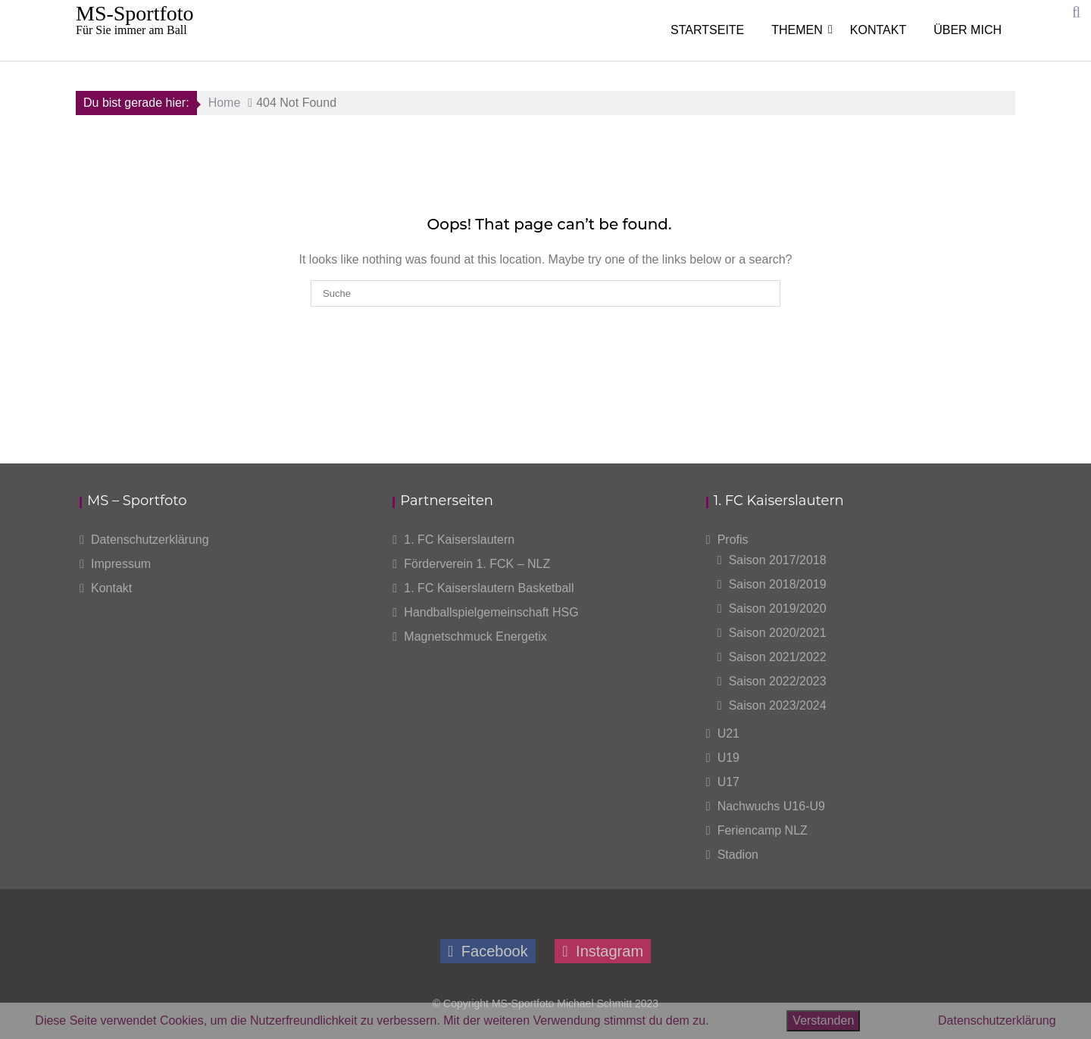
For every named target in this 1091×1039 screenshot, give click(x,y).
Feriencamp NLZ (762, 830)
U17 (728, 781)
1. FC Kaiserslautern (459, 539)
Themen (797, 29)
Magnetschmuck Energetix (475, 636)
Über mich (967, 29)
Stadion (737, 854)
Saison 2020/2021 (778, 632)
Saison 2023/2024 (778, 705)
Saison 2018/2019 (778, 584)
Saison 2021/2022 (778, 657)
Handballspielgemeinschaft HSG (491, 612)
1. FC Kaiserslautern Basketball (489, 588)
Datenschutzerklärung (150, 539)
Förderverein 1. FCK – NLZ (477, 563)
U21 (728, 733)
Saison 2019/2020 (778, 608)
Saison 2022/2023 (778, 681)
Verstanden (823, 1020)
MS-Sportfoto (135, 13)
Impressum (121, 563)
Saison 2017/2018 (778, 560)
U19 (728, 757)
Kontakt (878, 29)
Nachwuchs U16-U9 (771, 806)
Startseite (707, 29)
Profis (733, 539)
